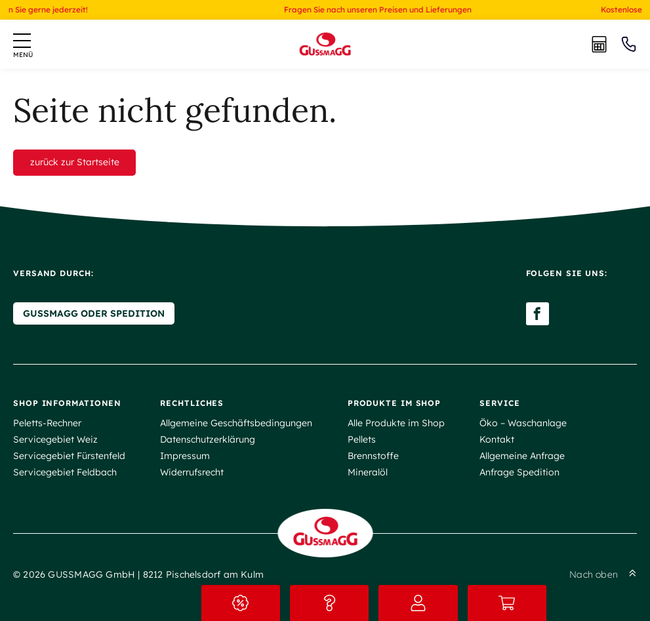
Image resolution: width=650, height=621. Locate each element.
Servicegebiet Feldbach (65, 472)
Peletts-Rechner (47, 423)
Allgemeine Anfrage (522, 456)
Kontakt (496, 439)
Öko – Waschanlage (523, 423)
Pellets (362, 439)
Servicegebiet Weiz (55, 439)
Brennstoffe (373, 456)
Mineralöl (368, 472)
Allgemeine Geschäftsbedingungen (236, 423)
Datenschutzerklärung (207, 439)
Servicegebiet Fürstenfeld (69, 456)
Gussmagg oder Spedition (94, 313)
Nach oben (603, 574)
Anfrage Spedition (519, 472)
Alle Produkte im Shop (396, 423)
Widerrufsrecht (192, 472)
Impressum (185, 456)
